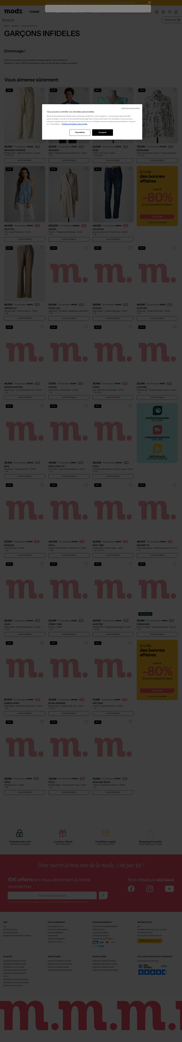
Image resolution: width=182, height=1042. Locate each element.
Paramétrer (80, 132)
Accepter (102, 132)
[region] (92, 122)
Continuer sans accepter (130, 108)
